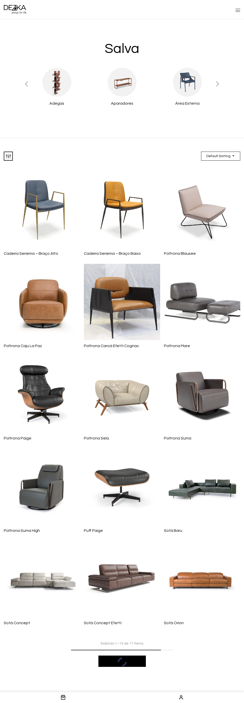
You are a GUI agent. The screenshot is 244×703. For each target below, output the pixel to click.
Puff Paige (93, 531)
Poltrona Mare (177, 346)
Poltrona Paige (17, 438)
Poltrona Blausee (180, 253)
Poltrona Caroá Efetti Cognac (111, 346)
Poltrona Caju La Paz (23, 346)
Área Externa (187, 103)
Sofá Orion (174, 623)
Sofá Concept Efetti (102, 623)
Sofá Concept (17, 623)
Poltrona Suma (177, 438)
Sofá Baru (173, 531)
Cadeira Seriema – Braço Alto (31, 253)
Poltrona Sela (96, 438)
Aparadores (122, 103)
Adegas (56, 103)
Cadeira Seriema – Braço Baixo (112, 253)
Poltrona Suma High (22, 531)
